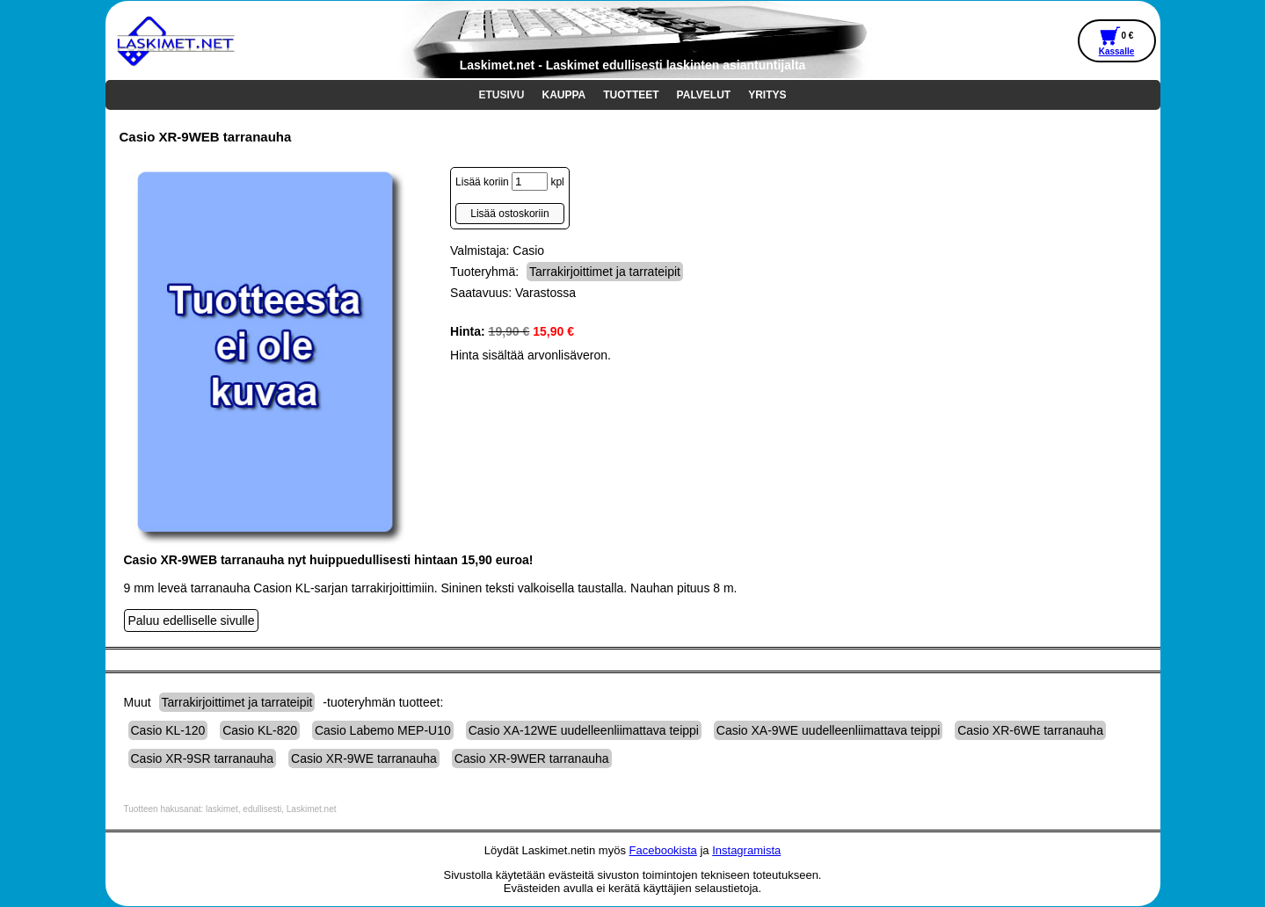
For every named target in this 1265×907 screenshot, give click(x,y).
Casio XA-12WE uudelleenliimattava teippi (584, 730)
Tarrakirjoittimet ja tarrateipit (604, 272)
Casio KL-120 (168, 730)
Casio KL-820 (259, 730)
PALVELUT (704, 95)
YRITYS (767, 95)
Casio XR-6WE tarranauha (1030, 730)
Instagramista (746, 850)
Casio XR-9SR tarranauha (202, 758)
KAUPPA (564, 95)
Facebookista (663, 850)
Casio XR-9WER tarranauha (531, 758)
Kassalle (1117, 51)
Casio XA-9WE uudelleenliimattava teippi (828, 730)
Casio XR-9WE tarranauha (364, 758)
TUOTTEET (630, 95)
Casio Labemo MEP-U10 (383, 730)
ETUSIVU (501, 95)
